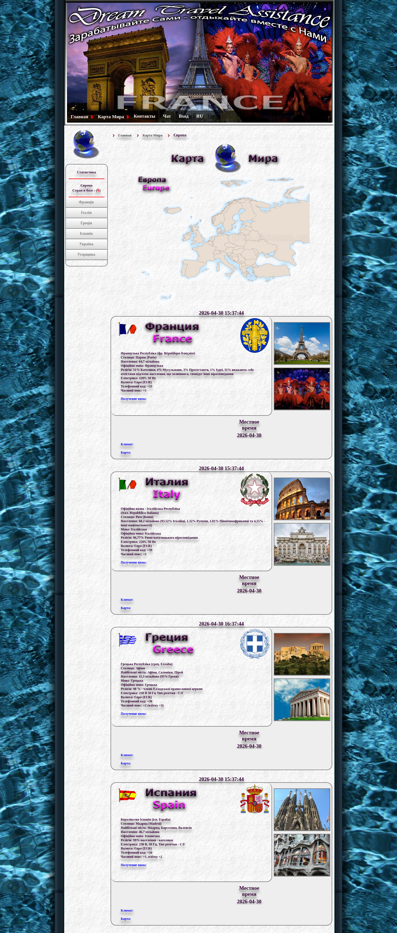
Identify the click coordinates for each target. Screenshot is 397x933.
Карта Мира (111, 116)
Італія (86, 213)
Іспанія (86, 233)
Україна (86, 244)
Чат (167, 116)
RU (199, 116)
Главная (79, 116)
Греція (86, 223)
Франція (86, 202)
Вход (184, 116)
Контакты (144, 116)
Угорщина (86, 254)
